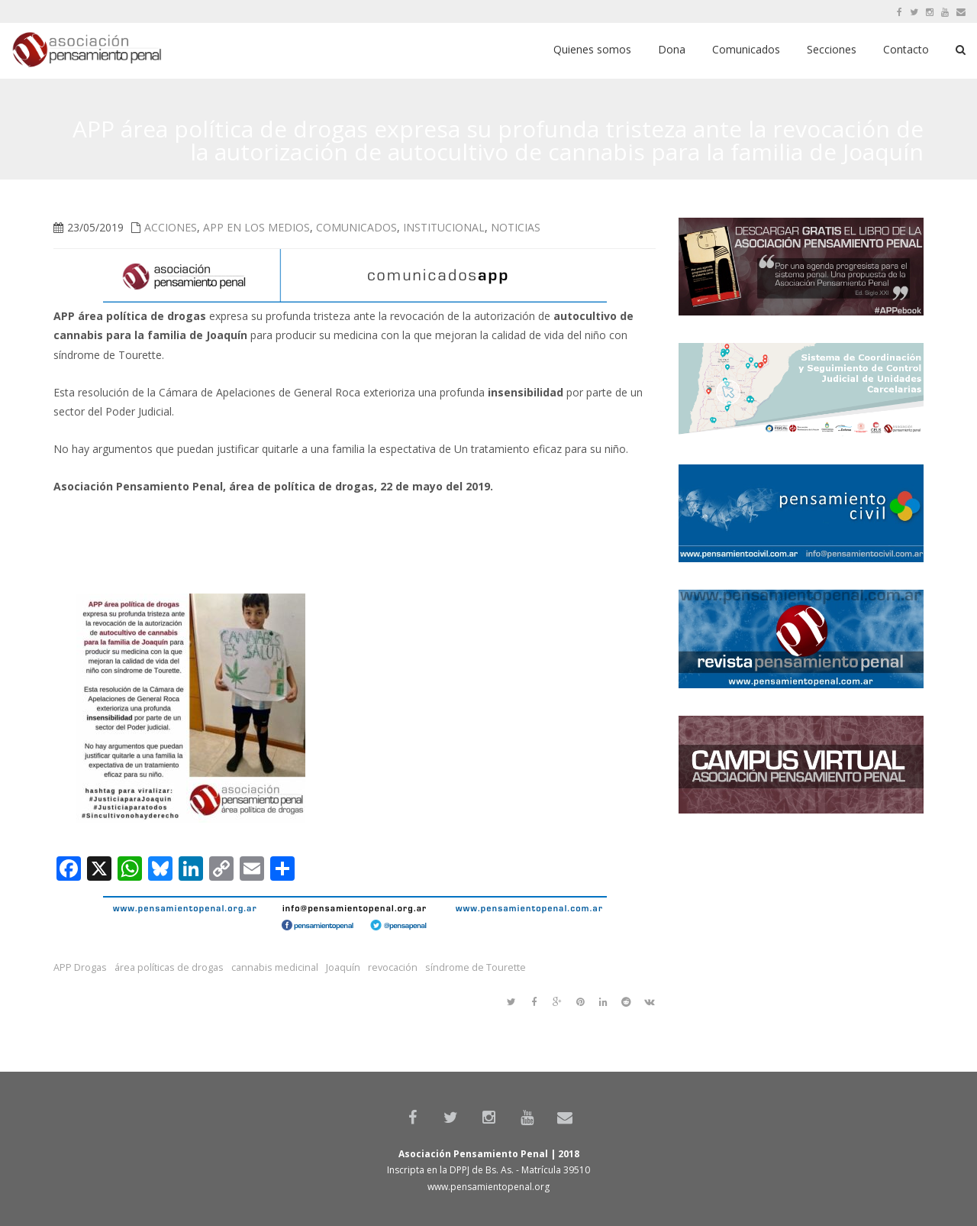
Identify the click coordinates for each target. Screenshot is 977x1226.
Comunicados (356, 227)
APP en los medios (256, 227)
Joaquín (343, 967)
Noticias (515, 227)
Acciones (170, 227)
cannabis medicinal (274, 967)
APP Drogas (80, 967)
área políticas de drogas (169, 967)
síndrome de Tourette (475, 967)
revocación (393, 967)
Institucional (444, 227)
